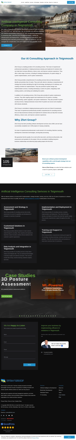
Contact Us (55, 2)
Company (61, 385)
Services (42, 385)
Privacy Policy (35, 438)
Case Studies (62, 394)
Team (60, 392)
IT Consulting (43, 394)
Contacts (3, 410)
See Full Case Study (6, 296)
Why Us (61, 390)
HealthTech (27, 2)
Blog (60, 397)
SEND (29, 364)
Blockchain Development (46, 390)
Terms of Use (11, 401)
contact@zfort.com (48, 354)
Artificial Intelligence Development (48, 387)
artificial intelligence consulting (32, 198)
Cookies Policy (18, 401)
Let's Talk (71, 2)
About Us (61, 387)
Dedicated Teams (44, 392)
